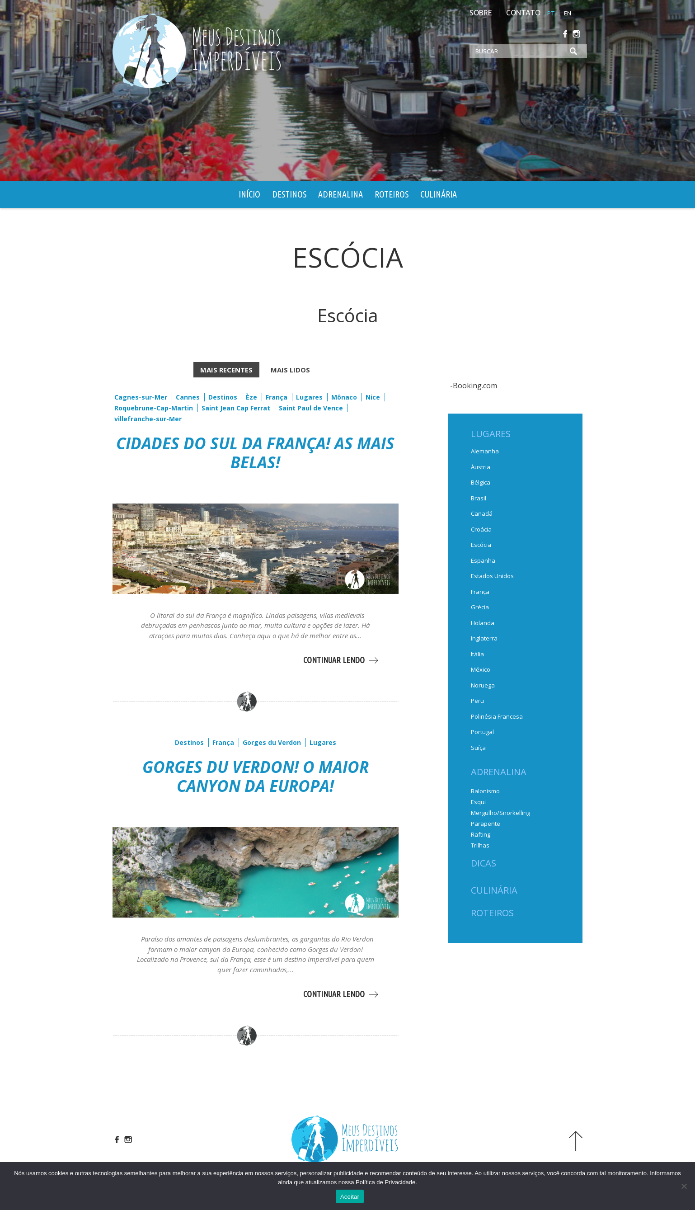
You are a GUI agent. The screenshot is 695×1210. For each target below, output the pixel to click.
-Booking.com (473, 386)
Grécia (480, 607)
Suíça (478, 748)
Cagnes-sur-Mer (140, 397)
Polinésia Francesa (497, 716)
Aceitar (349, 1196)
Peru (477, 701)
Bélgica (480, 482)
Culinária (438, 194)
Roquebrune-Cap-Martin (153, 408)
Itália (477, 654)
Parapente (485, 823)
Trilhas (480, 845)
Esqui (478, 802)
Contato (523, 13)
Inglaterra (484, 638)
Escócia (481, 545)
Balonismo (485, 791)
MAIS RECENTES (226, 369)
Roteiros (392, 194)
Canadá (482, 513)
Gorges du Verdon (271, 742)
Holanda (482, 623)
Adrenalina (340, 194)
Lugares (309, 397)
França (276, 397)
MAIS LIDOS (290, 369)
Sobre (481, 13)
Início (249, 194)
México (480, 669)
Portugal (482, 732)
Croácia (481, 529)
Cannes (188, 397)
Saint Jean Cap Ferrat (236, 408)
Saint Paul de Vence (311, 408)
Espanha (483, 560)
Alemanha (485, 451)
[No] (683, 1186)
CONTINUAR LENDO (333, 659)
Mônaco (344, 397)
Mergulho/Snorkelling (500, 813)
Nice (373, 397)
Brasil (478, 498)
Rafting (480, 834)
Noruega (483, 685)
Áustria (480, 467)
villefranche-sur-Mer (148, 418)
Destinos (289, 194)
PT (551, 13)
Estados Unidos (492, 576)
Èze (251, 397)
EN (567, 13)
